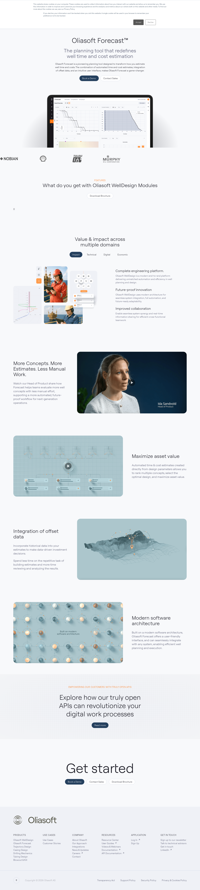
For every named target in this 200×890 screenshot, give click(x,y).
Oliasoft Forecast (22, 843)
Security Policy (148, 880)
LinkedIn (166, 850)
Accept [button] (138, 22)
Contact (76, 856)
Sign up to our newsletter (173, 840)
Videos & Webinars (111, 846)
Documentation (111, 850)
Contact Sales (110, 78)
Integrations (78, 846)
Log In (135, 840)
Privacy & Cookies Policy (174, 880)
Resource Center (110, 840)
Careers (77, 853)
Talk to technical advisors (173, 843)
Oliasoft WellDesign (23, 840)
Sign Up (135, 843)
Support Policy (127, 880)
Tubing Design (20, 856)
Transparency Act (106, 880)
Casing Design (20, 850)
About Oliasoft (79, 840)
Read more (100, 725)
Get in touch (167, 846)
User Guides (109, 843)
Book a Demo (89, 78)
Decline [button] (150, 22)
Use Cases (48, 840)
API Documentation (113, 853)
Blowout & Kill (20, 860)
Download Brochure (100, 195)
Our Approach (79, 843)
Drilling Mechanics (22, 853)
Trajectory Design (22, 846)
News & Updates (80, 850)
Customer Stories (52, 843)
